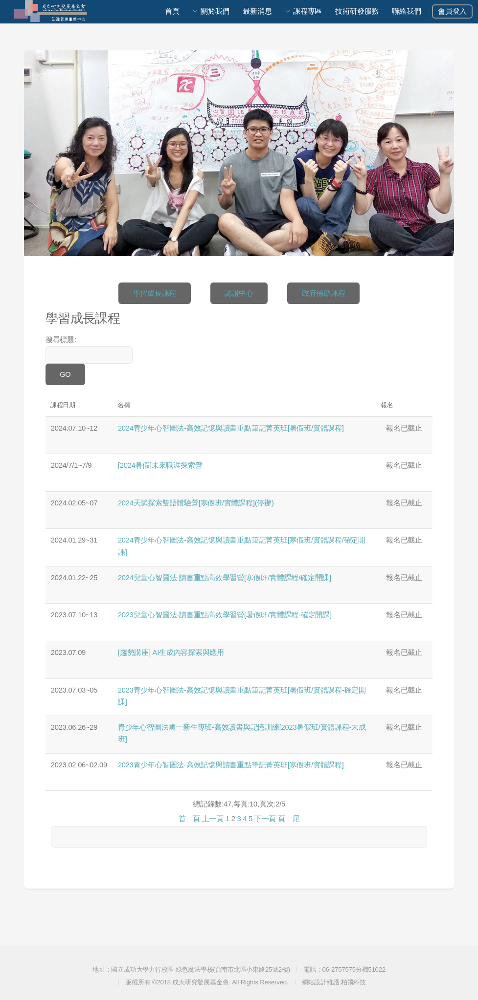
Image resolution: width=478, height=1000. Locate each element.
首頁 (172, 11)
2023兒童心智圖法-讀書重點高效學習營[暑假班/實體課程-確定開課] (225, 615)
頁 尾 (288, 819)
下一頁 (265, 819)
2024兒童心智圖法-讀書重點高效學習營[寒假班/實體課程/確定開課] (224, 578)
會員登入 (452, 11)
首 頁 (189, 819)
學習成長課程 (155, 293)
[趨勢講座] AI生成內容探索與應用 (171, 652)
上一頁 (213, 819)
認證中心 (239, 293)
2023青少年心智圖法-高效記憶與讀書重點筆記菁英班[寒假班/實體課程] (231, 765)
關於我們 (215, 11)
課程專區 (307, 11)
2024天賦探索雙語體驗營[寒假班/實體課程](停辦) (196, 503)
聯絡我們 (406, 11)
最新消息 (257, 11)
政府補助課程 (323, 293)
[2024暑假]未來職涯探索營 (160, 465)
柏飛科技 (353, 982)
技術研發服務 (357, 11)
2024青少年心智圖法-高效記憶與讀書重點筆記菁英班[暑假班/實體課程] (231, 428)
